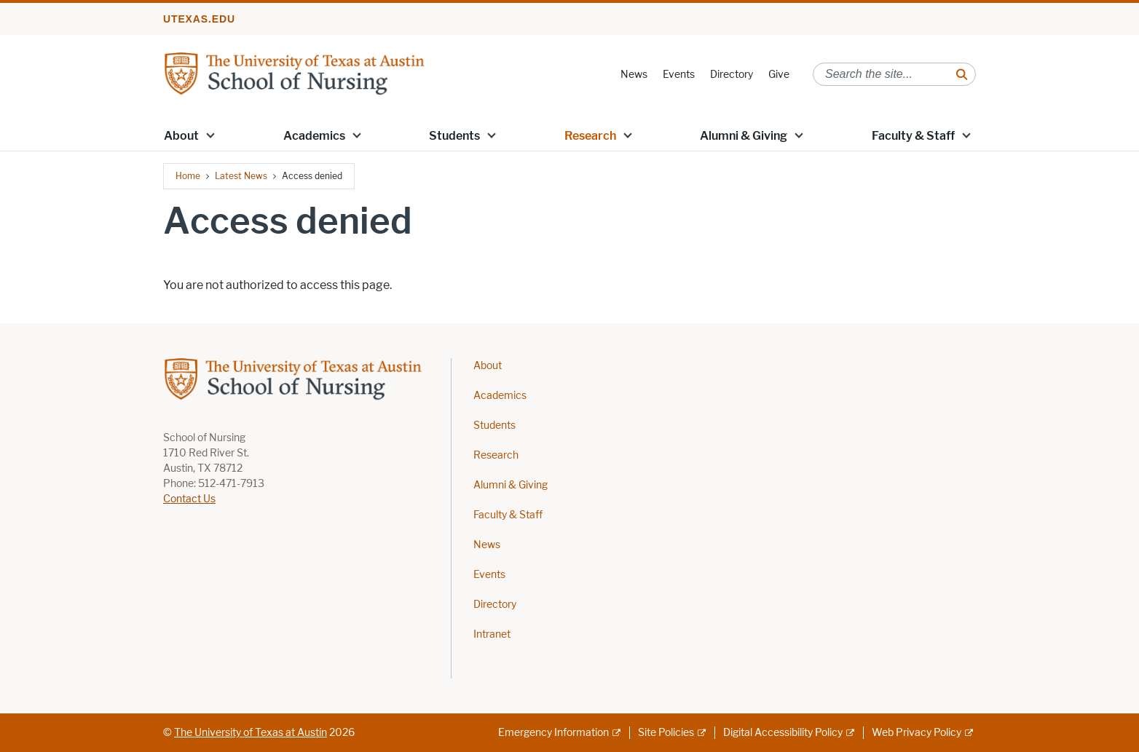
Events (679, 74)
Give (778, 74)
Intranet (492, 634)
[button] (210, 134)
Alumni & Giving (743, 136)
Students (454, 136)
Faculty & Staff (913, 136)
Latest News (241, 175)
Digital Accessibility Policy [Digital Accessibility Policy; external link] (783, 733)
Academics (314, 136)
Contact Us (189, 499)
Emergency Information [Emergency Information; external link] (553, 733)
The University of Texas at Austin (250, 733)
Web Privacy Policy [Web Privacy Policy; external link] (916, 733)
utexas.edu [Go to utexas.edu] (199, 19)
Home (188, 175)
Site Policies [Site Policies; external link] (666, 733)
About (181, 136)
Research (590, 136)
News (633, 74)
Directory (731, 74)
